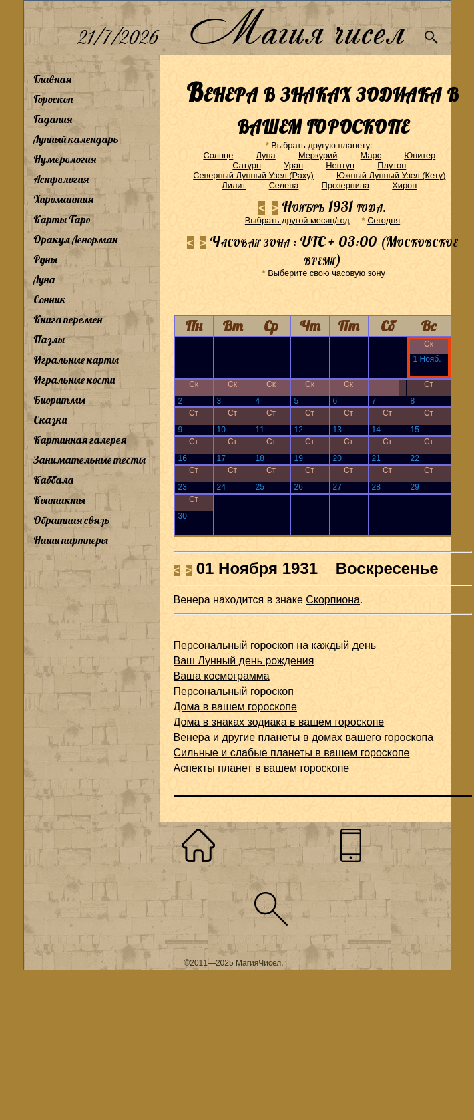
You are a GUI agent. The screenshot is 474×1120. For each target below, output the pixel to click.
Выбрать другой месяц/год (297, 220)
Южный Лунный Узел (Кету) (390, 175)
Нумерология (64, 159)
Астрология (61, 179)
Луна (44, 279)
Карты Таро (62, 219)
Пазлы (49, 339)
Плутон (391, 165)
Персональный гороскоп (234, 691)
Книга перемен (67, 319)
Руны (45, 259)
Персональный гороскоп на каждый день (275, 645)
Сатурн (246, 165)
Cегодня (383, 220)
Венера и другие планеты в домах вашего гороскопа (304, 737)
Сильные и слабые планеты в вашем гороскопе (292, 752)
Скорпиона (333, 599)
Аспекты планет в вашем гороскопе (262, 768)
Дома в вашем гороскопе (235, 706)
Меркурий (317, 155)
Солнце (218, 155)
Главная (52, 79)
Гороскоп (53, 99)
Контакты (59, 500)
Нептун (340, 165)
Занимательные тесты (89, 459)
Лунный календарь (76, 139)
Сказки (50, 419)
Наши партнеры (70, 540)
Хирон (404, 185)
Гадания (52, 119)
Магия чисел (296, 28)
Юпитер (419, 155)
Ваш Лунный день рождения (244, 660)
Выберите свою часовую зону (326, 273)
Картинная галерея (79, 439)
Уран (293, 165)
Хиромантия (63, 199)
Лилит (234, 185)
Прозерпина (346, 185)
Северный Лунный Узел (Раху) (253, 175)
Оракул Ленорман (75, 239)
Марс (371, 155)
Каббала (53, 479)
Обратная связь (71, 520)
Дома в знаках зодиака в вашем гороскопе (279, 722)
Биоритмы (59, 399)
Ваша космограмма (222, 676)
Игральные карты (76, 359)
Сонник (49, 299)
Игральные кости (74, 379)
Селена (284, 185)
